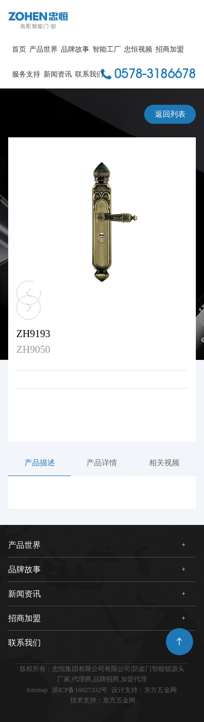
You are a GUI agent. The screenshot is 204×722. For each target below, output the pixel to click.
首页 (19, 49)
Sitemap (36, 690)
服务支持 (26, 74)
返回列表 (170, 114)
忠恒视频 (138, 49)
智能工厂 (106, 49)
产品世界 (43, 49)
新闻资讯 (58, 74)
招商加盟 (170, 49)
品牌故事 (75, 49)
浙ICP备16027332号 (80, 690)
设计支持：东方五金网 (144, 690)
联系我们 (89, 74)
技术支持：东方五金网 (102, 700)
